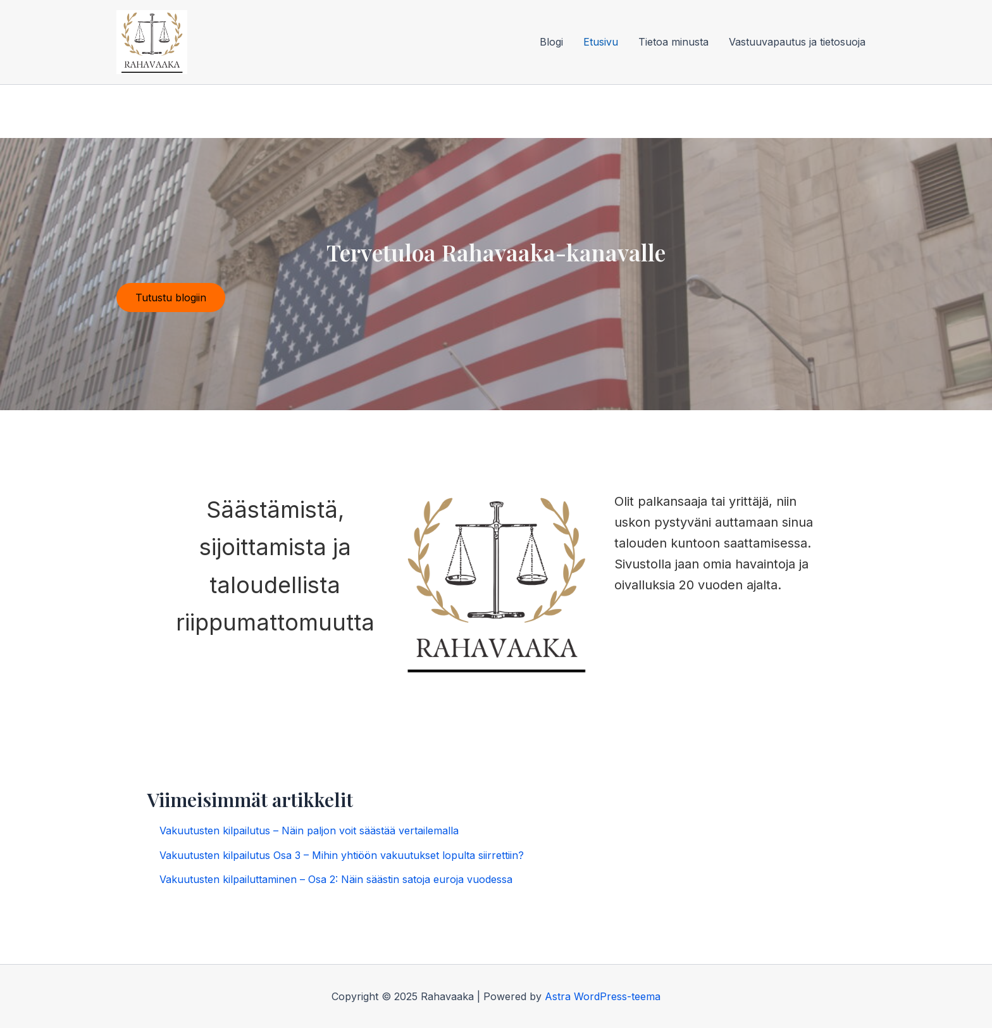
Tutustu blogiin (170, 297)
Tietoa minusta (673, 41)
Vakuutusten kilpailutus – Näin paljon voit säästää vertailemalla (309, 830)
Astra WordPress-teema (602, 996)
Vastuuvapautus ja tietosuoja (797, 41)
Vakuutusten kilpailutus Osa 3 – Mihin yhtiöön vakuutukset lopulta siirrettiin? (341, 855)
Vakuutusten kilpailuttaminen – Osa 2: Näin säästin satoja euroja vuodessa (335, 879)
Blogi (551, 41)
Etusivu (600, 41)
